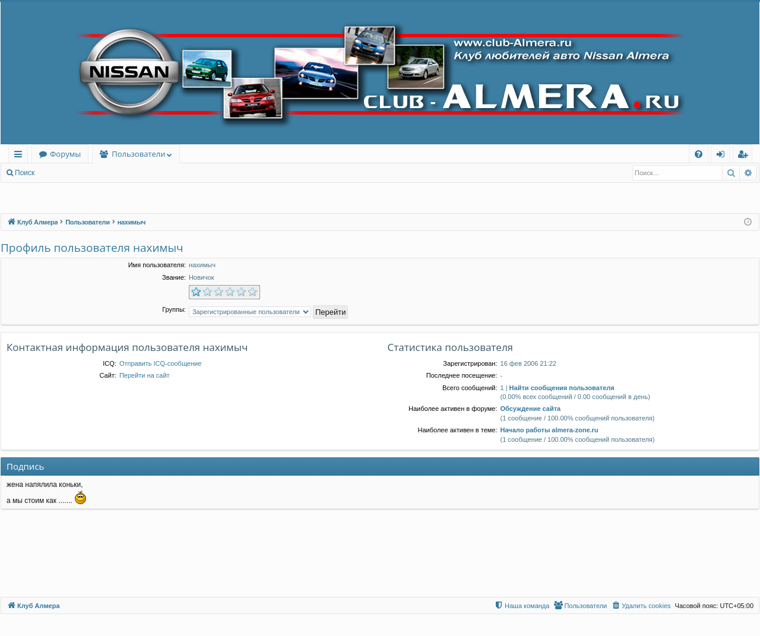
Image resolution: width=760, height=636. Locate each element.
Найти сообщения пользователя (562, 387)
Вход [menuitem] (723, 155)
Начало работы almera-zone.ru (549, 430)
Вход (60, 173)
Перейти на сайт (144, 375)
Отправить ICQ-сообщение (160, 363)
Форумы (65, 153)
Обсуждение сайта (531, 408)
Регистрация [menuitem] (745, 155)
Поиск (24, 173)
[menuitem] (698, 154)
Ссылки (20, 155)
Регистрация (106, 173)
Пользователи (138, 153)
